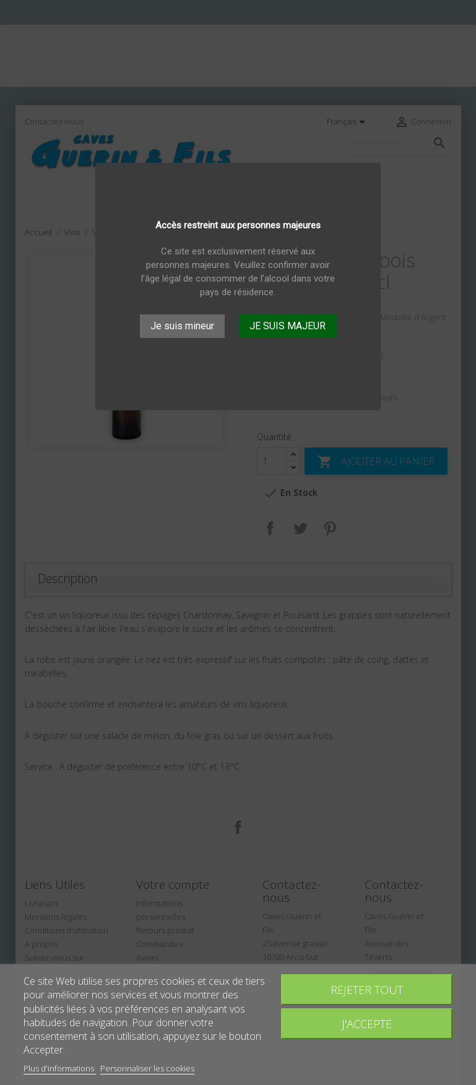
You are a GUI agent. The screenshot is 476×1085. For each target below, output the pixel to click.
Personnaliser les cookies (147, 1068)
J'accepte (367, 1023)
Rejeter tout (367, 989)
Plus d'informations (60, 1068)
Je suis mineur (182, 326)
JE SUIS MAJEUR (287, 326)
